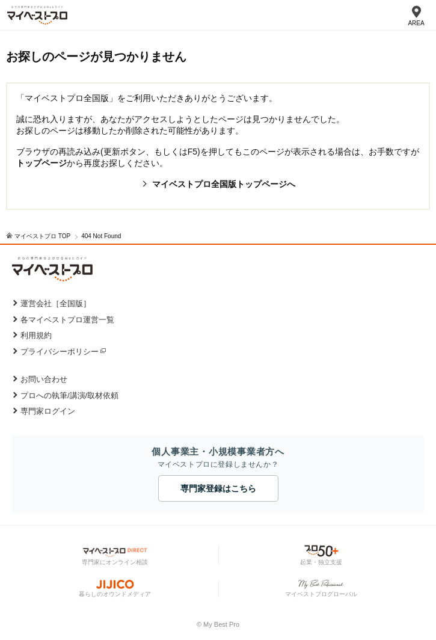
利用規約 (36, 335)
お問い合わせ (43, 379)
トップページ (41, 163)
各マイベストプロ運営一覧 (67, 319)
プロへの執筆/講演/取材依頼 (69, 395)
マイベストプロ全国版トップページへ (223, 184)
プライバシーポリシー (59, 351)
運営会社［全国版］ (55, 303)
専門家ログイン (47, 411)
